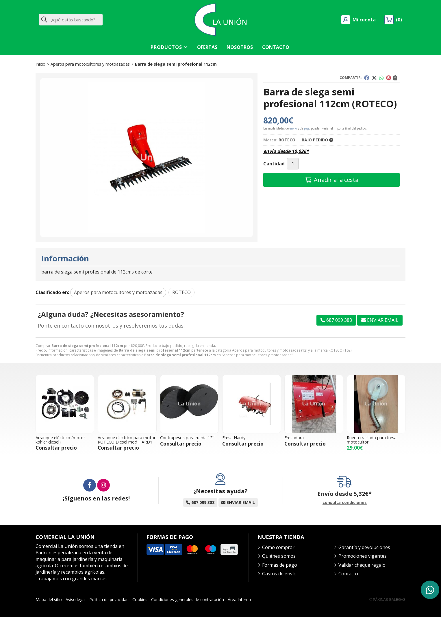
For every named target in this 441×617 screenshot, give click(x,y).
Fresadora (294, 437)
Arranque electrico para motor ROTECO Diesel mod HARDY (126, 439)
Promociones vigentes (362, 556)
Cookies (139, 599)
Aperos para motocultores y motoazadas (266, 350)
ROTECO (335, 350)
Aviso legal (76, 599)
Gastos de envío (279, 573)
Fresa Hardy (233, 437)
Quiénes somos (279, 556)
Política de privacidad (109, 599)
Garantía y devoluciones (364, 547)
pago (307, 128)
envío (293, 128)
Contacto (348, 573)
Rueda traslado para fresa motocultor (371, 439)
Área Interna (239, 599)
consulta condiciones (345, 502)
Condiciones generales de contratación (187, 599)
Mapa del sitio (49, 599)
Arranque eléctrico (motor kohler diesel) (60, 439)
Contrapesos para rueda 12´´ (187, 437)
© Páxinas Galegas (387, 600)
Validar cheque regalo (362, 565)
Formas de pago (279, 565)
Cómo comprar (278, 547)
